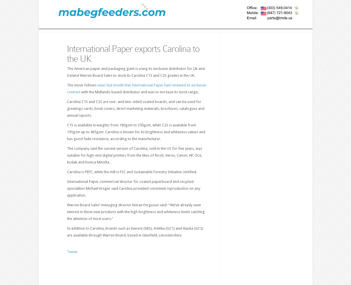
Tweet (72, 252)
